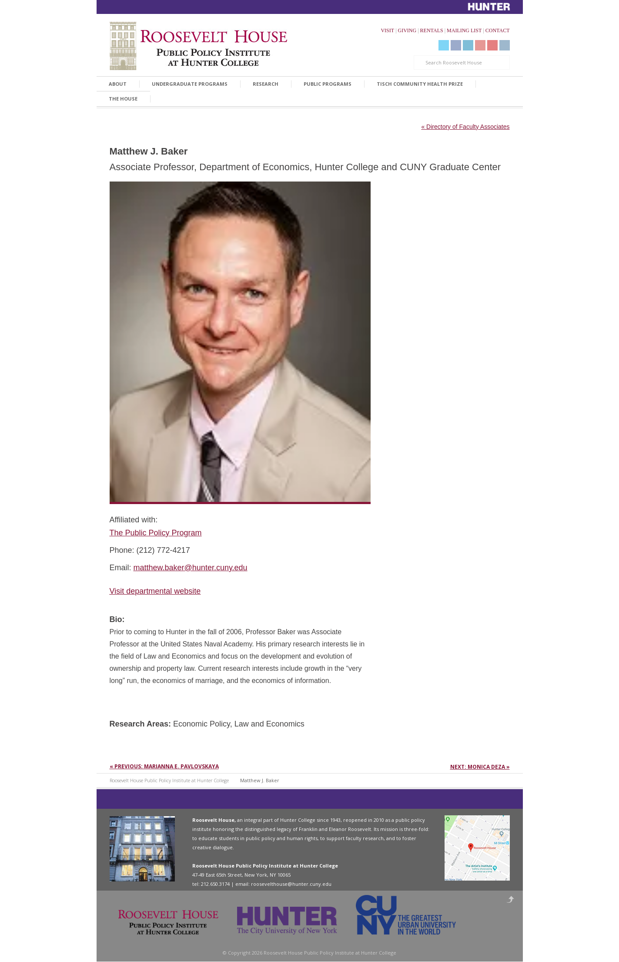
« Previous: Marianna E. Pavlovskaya (164, 766)
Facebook (456, 45)
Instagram (504, 45)
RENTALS (431, 30)
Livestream (492, 45)
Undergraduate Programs (190, 84)
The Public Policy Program (156, 532)
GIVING (407, 30)
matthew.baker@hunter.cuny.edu (191, 567)
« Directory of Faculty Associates (465, 126)
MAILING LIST (464, 30)
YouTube (480, 45)
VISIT (387, 30)
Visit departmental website (155, 591)
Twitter (443, 45)
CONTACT (497, 30)
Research (265, 84)
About (118, 84)
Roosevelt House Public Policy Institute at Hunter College (169, 780)
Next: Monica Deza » (480, 766)
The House (123, 98)
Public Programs (327, 84)
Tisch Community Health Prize (420, 84)
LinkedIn (468, 45)
